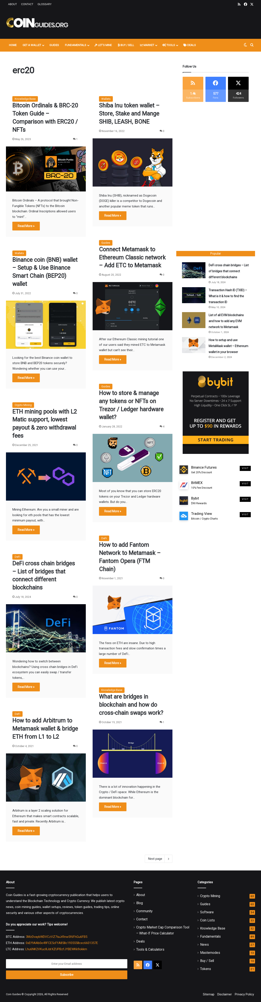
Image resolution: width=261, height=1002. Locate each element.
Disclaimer (224, 994)
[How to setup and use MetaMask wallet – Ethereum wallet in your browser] (194, 346)
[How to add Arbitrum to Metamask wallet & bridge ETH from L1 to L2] (46, 777)
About (12, 4)
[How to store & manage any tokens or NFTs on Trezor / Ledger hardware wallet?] (132, 458)
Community (144, 911)
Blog (139, 903)
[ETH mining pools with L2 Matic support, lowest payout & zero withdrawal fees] (46, 476)
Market (147, 45)
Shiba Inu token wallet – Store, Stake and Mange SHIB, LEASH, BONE (129, 113)
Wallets (105, 98)
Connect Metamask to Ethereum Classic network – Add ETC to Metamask (132, 257)
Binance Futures (204, 477)
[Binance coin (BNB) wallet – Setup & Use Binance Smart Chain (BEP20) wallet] (46, 325)
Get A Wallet (32, 45)
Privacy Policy (244, 994)
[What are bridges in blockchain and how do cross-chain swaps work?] (132, 754)
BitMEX (201, 492)
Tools (168, 45)
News (204, 945)
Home (13, 45)
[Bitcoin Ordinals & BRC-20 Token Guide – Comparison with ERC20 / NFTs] (46, 169)
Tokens (205, 969)
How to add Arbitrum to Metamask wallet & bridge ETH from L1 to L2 (45, 728)
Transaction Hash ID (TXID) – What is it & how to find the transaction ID (228, 296)
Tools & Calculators (150, 949)
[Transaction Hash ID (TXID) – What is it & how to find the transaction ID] (194, 296)
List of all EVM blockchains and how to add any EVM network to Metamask (226, 321)
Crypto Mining (23, 405)
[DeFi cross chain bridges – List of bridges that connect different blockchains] (46, 628)
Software (207, 912)
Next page (158, 859)
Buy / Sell (126, 45)
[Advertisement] (173, 22)
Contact (27, 4)
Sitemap (208, 994)
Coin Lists (207, 920)
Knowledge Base (25, 98)
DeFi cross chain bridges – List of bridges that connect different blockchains (227, 271)
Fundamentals (75, 45)
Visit (245, 475)
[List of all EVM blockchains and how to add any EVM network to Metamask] (194, 321)
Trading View (204, 523)
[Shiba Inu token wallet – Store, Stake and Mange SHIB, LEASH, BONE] (132, 162)
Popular (215, 253)
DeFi (104, 538)
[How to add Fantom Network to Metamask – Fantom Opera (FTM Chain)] (132, 610)
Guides (54, 45)
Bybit (199, 508)
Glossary (44, 4)
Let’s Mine (103, 45)
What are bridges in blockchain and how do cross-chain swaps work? (131, 704)
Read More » (26, 226)
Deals (189, 45)
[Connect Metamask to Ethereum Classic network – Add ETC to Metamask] (132, 306)
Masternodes (210, 953)
